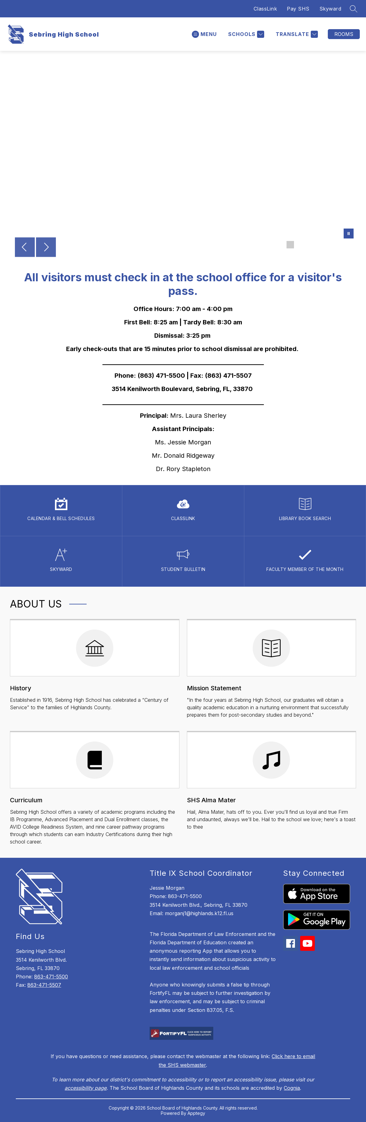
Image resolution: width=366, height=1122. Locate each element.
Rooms (343, 34)
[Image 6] (340, 244)
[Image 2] (300, 244)
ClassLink (265, 9)
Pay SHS (298, 9)
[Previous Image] (25, 247)
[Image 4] (320, 244)
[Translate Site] (296, 34)
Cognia (292, 1088)
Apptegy (196, 1113)
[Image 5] (330, 244)
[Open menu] (204, 34)
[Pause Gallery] (349, 234)
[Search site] (353, 8)
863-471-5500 (51, 976)
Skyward (330, 9)
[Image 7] (350, 244)
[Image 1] (290, 244)
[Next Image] (46, 247)
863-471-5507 (44, 985)
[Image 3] (310, 244)
